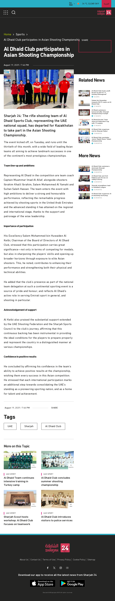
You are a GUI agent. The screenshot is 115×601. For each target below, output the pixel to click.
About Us (24, 560)
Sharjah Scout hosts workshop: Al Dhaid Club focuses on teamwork (18, 520)
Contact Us (35, 560)
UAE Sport (11, 474)
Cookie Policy (79, 560)
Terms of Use (49, 560)
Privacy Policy (64, 560)
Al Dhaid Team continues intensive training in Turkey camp (19, 481)
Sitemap (91, 560)
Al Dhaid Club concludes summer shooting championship (55, 481)
